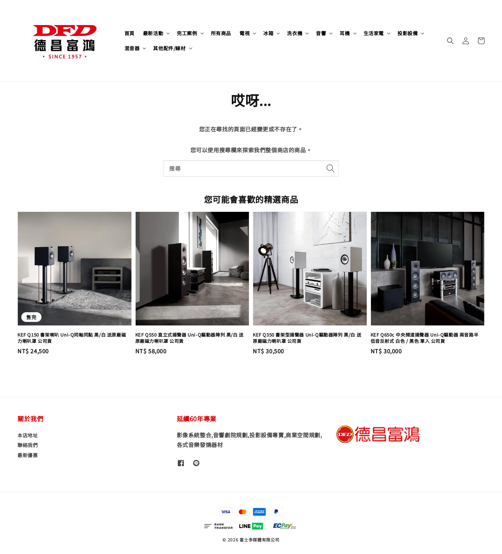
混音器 (132, 48)
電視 (244, 33)
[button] (450, 40)
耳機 (345, 33)
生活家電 (374, 33)
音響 (321, 33)
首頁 (129, 33)
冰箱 (268, 33)
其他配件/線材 (169, 48)
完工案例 (187, 33)
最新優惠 (27, 455)
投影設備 (407, 33)
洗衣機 (294, 33)
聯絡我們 (27, 444)
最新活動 (153, 33)
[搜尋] (330, 168)
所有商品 (221, 33)
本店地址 (27, 435)
